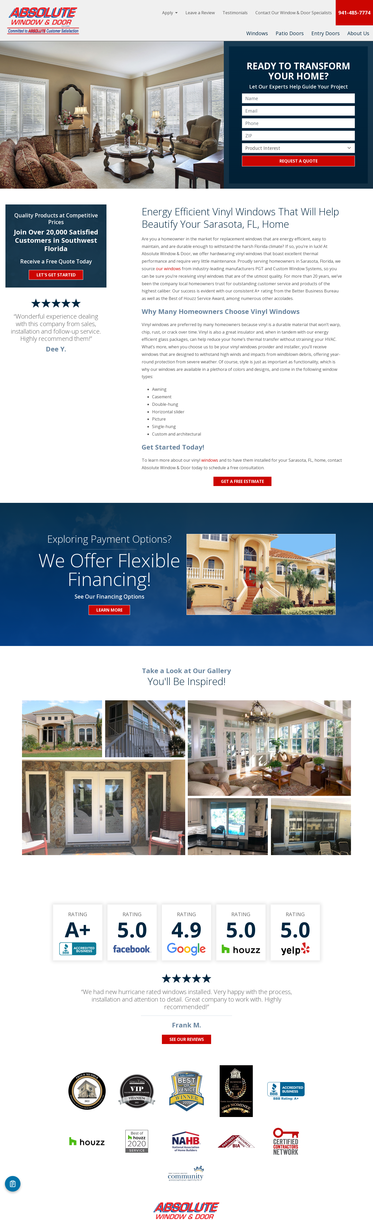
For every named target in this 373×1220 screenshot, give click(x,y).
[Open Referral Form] (12, 1184)
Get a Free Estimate (242, 481)
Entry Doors (325, 33)
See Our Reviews (186, 1039)
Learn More (109, 610)
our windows (168, 268)
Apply (167, 13)
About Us (358, 33)
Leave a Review (200, 13)
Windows (257, 33)
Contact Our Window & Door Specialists (293, 13)
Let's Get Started (56, 275)
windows (209, 460)
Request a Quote (298, 161)
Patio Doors (290, 33)
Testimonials (235, 13)
